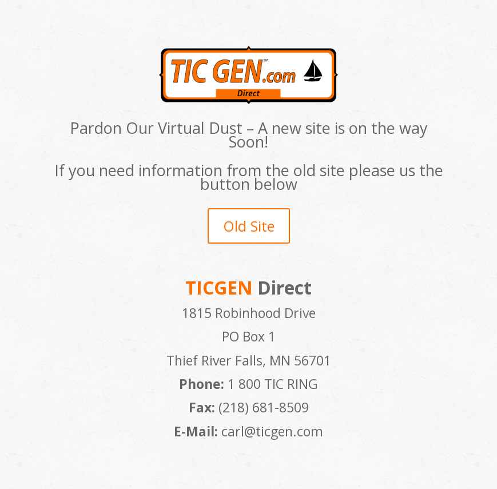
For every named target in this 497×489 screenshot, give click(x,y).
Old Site (249, 226)
